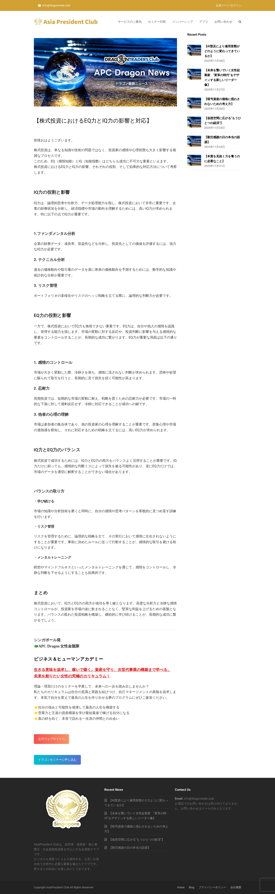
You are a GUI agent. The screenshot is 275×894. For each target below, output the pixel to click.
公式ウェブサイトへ (51, 739)
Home (181, 887)
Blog (191, 887)
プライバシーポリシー (212, 887)
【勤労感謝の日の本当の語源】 (130, 847)
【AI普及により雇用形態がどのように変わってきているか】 (222, 51)
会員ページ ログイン (228, 5)
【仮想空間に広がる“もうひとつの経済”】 (136, 839)
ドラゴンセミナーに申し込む (57, 759)
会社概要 (235, 887)
